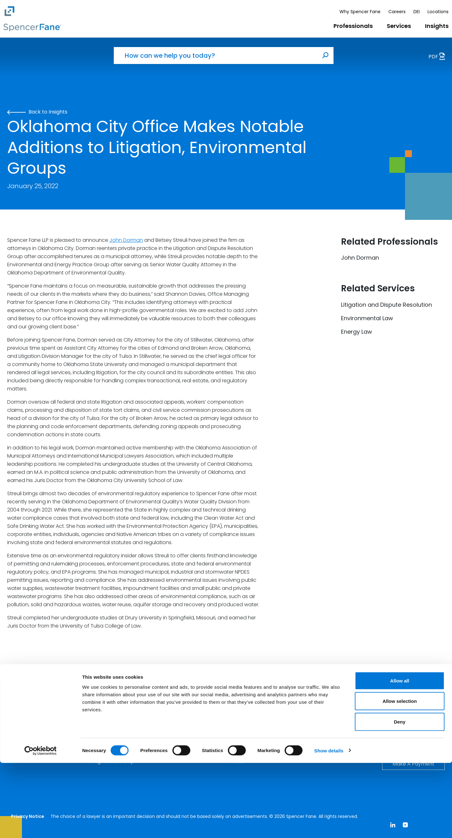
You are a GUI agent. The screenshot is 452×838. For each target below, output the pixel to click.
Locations (438, 11)
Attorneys (246, 730)
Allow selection (399, 776)
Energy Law (356, 332)
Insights (437, 26)
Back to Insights (37, 111)
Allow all (399, 755)
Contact (413, 730)
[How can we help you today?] (216, 55)
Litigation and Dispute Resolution (386, 305)
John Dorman (126, 240)
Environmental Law (367, 318)
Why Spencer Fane (360, 11)
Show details (329, 825)
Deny (400, 796)
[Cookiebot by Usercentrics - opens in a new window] (40, 825)
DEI (416, 11)
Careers (397, 11)
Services (399, 26)
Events (93, 730)
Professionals (353, 26)
